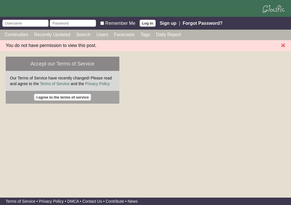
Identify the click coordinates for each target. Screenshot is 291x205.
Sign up (168, 22)
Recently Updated (52, 34)
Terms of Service (55, 83)
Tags (145, 34)
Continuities (16, 34)
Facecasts (124, 34)
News (133, 201)
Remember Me (120, 22)
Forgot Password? (203, 22)
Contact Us (92, 201)
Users (102, 34)
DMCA (73, 201)
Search (83, 34)
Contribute (115, 201)
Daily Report (168, 34)
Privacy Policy (97, 83)
